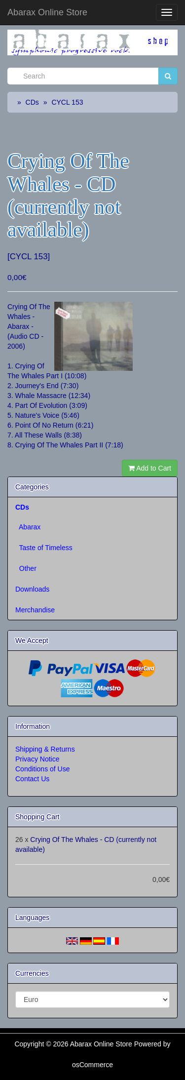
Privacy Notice (37, 759)
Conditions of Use (42, 769)
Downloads (32, 589)
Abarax (27, 527)
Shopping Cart (37, 817)
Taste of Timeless (44, 548)
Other (26, 568)
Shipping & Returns (45, 749)
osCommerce (92, 1065)
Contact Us (32, 779)
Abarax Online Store (47, 12)
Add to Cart (149, 468)
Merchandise (35, 610)
